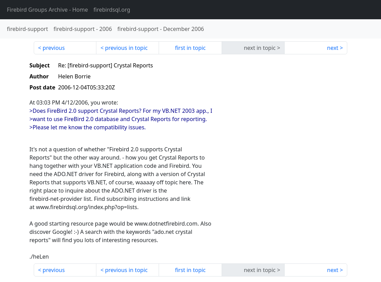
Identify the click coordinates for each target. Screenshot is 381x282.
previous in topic (126, 48)
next (332, 48)
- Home (47, 9)
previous (54, 48)
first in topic (190, 48)
